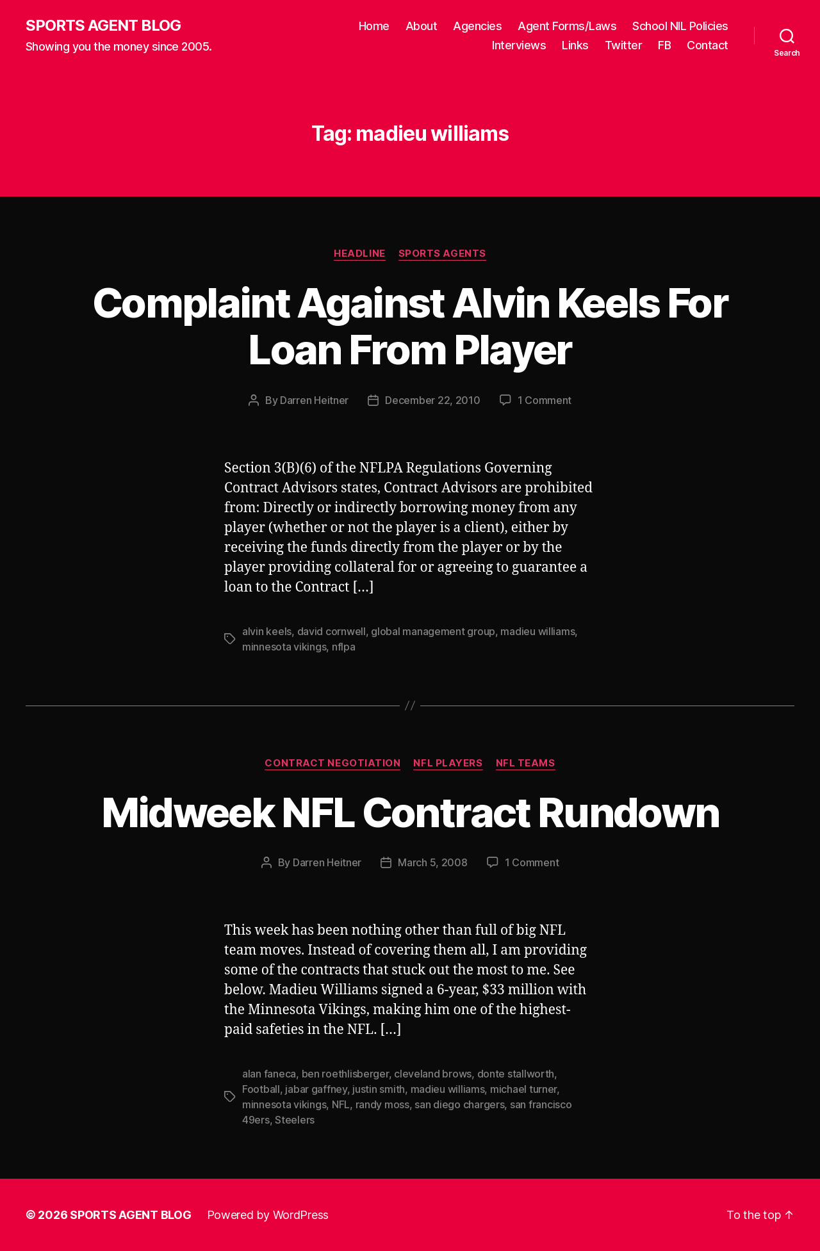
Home (374, 26)
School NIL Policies (680, 26)
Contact (707, 45)
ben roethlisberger (345, 1073)
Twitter (624, 45)
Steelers (295, 1119)
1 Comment (545, 400)
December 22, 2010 (432, 400)
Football (261, 1089)
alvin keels (266, 631)
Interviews (519, 45)
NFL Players (447, 763)
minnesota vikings (284, 646)
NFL (341, 1104)
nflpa (344, 646)
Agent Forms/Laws (567, 26)
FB (664, 45)
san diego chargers (459, 1104)
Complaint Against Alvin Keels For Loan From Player (410, 326)
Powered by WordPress (268, 1215)
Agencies (477, 26)
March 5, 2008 (433, 862)
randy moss (382, 1104)
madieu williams (537, 631)
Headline (359, 253)
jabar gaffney (316, 1089)
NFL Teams (525, 763)
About (422, 26)
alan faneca (269, 1073)
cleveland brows (433, 1073)
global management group (433, 631)
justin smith (378, 1089)
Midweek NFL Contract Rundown (410, 812)
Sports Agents (442, 253)
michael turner (523, 1089)
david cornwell (331, 631)
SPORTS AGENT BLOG (103, 25)
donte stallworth (516, 1073)
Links (575, 45)
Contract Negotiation (332, 763)
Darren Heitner (314, 400)
